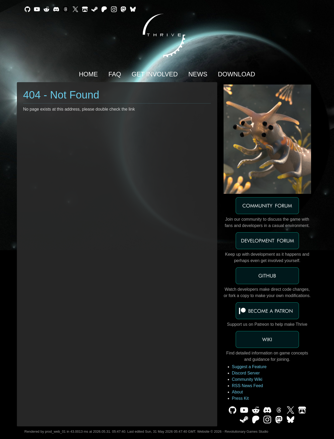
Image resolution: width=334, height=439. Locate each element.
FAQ (114, 74)
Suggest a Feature (249, 366)
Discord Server (246, 373)
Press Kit (240, 398)
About (237, 392)
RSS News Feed (247, 385)
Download (236, 74)
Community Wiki (247, 379)
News (197, 74)
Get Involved (155, 74)
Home (88, 74)
